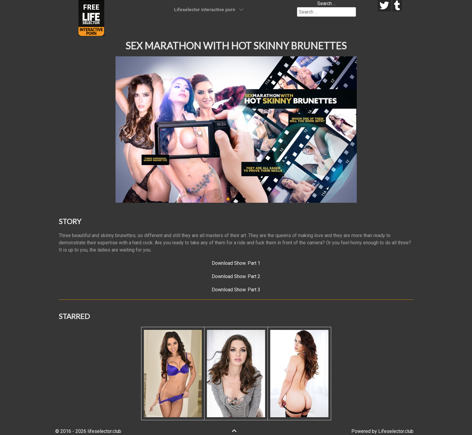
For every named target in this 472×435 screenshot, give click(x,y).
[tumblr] (397, 5)
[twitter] (384, 5)
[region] (236, 129)
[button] (125, 129)
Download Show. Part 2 (236, 276)
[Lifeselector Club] (91, 17)
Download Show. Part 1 (236, 263)
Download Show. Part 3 (236, 290)
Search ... (326, 3)
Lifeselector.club (395, 431)
